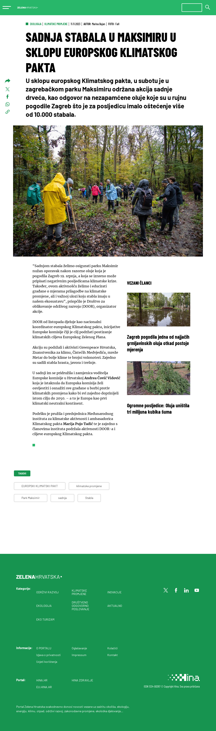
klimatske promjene (89, 486)
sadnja (62, 498)
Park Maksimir (31, 498)
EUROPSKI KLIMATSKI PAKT (40, 486)
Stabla (89, 498)
